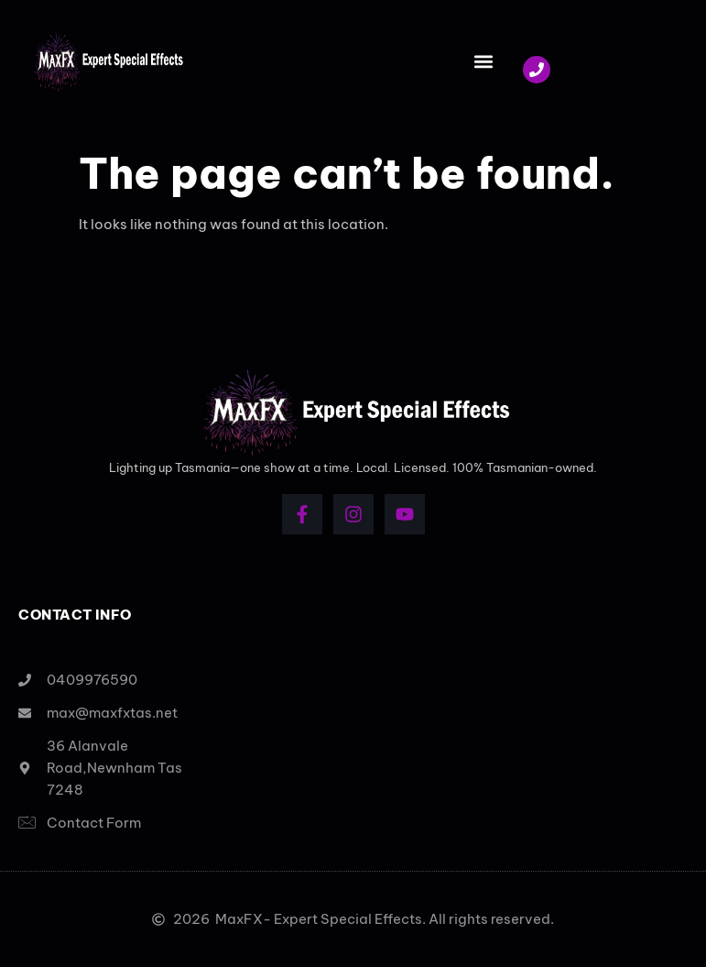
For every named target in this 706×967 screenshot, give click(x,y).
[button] (483, 62)
